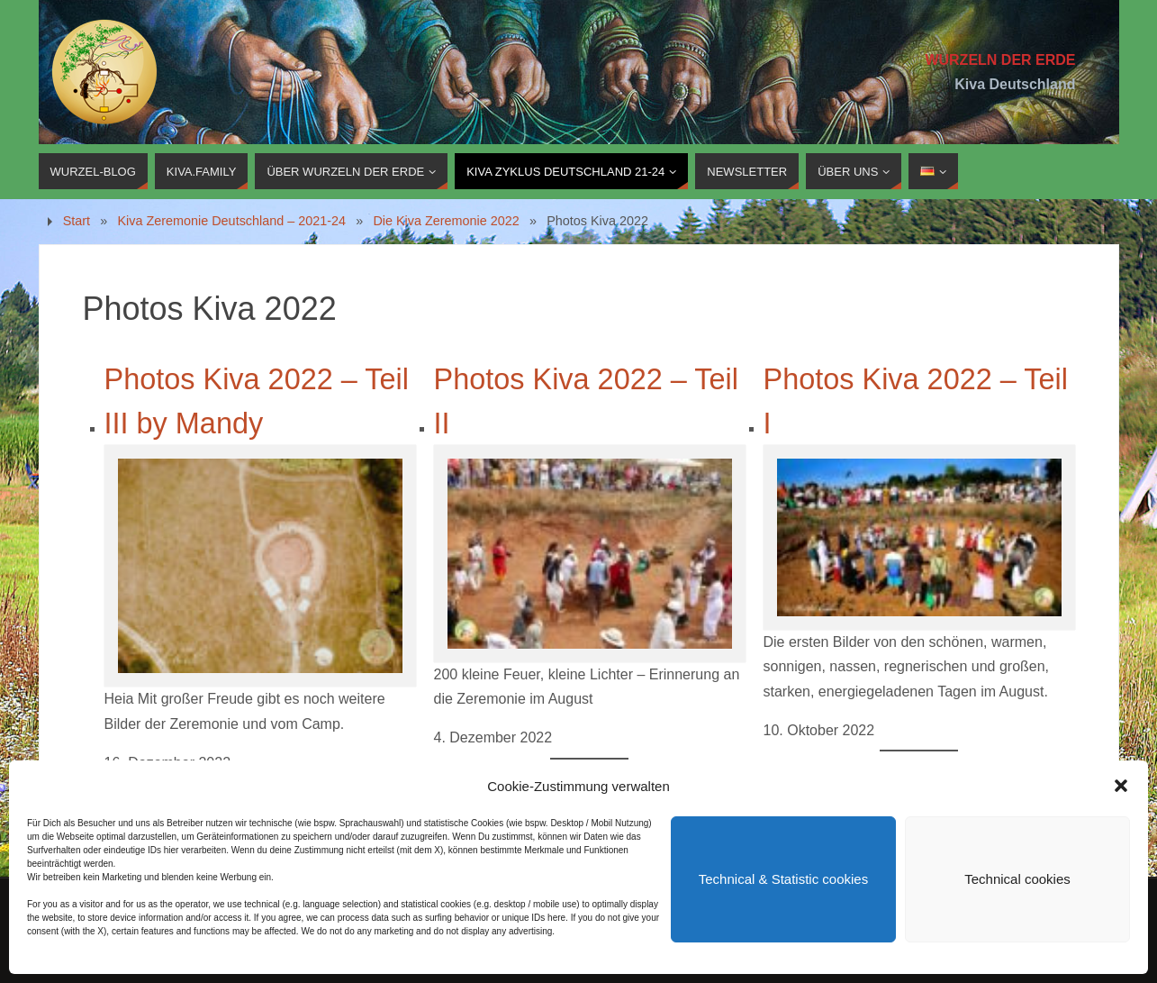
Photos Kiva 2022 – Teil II (586, 401)
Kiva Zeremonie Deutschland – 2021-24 (231, 221)
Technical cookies (1017, 879)
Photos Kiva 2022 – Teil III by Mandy (256, 401)
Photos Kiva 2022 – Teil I (916, 401)
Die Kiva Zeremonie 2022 (446, 221)
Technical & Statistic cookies (783, 879)
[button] (1121, 786)
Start (76, 221)
